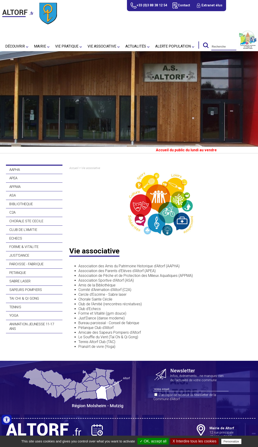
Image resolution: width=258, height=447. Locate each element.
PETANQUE (17, 273)
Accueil (73, 168)
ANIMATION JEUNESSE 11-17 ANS (31, 326)
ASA (12, 195)
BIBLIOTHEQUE (21, 204)
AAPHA (14, 170)
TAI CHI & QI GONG (24, 298)
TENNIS (15, 307)
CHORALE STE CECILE (26, 221)
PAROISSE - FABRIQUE (26, 264)
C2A (12, 212)
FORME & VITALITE (24, 247)
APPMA (15, 187)
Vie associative (102, 46)
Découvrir (15, 46)
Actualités (135, 46)
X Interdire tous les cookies (194, 441)
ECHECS (15, 238)
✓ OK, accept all (153, 441)
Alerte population (173, 46)
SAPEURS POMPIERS (25, 290)
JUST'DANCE (19, 255)
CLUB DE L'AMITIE (23, 230)
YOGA (13, 315)
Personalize (231, 441)
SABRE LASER (20, 281)
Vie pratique (66, 46)
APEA (13, 178)
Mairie (40, 46)
